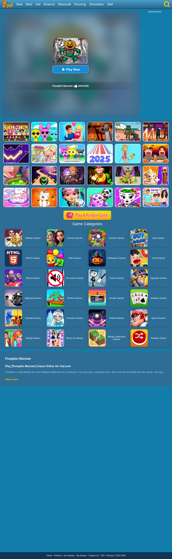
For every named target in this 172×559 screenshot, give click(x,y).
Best (29, 4)
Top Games (81, 555)
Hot (38, 4)
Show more (11, 379)
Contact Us (93, 555)
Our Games (69, 555)
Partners (58, 555)
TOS (102, 555)
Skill (110, 4)
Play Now (70, 69)
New (19, 4)
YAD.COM (120, 555)
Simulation (96, 4)
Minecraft (64, 4)
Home (49, 555)
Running (80, 4)
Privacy (109, 555)
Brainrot (49, 4)
